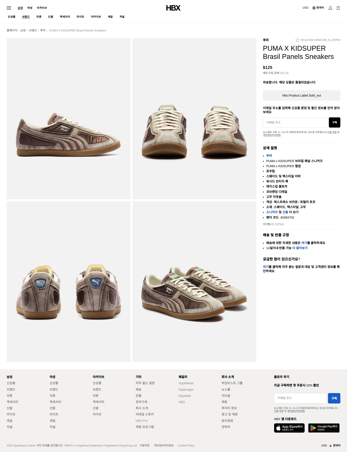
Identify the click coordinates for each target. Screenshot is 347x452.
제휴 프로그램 (145, 427)
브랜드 (33, 30)
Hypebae (185, 396)
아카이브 (42, 8)
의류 (9, 396)
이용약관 (144, 445)
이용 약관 (332, 132)
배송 (138, 389)
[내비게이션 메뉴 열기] (9, 8)
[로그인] (330, 8)
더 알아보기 (300, 248)
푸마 (42, 30)
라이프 (11, 414)
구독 (334, 122)
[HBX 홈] (173, 7)
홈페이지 (12, 30)
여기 (304, 243)
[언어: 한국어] (318, 8)
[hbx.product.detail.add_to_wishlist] (317, 41)
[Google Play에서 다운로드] (324, 428)
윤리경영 (227, 421)
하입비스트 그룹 (232, 383)
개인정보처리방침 (272, 135)
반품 (138, 396)
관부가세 (141, 402)
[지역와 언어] (327, 446)
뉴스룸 (226, 389)
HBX (182, 402)
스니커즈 (272, 212)
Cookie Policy (186, 445)
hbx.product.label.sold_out (301, 95)
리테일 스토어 (145, 414)
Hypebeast (186, 383)
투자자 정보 (229, 408)
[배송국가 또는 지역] (301, 8)
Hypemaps (186, 389)
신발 (285, 212)
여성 (29, 8)
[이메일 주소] (295, 122)
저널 (9, 427)
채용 (224, 402)
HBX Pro (142, 421)
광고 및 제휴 (230, 414)
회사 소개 (142, 408)
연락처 (226, 427)
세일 (9, 421)
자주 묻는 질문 (145, 383)
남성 (20, 8)
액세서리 (12, 402)
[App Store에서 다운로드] (289, 428)
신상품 (11, 383)
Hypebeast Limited (24, 445)
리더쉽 (226, 396)
